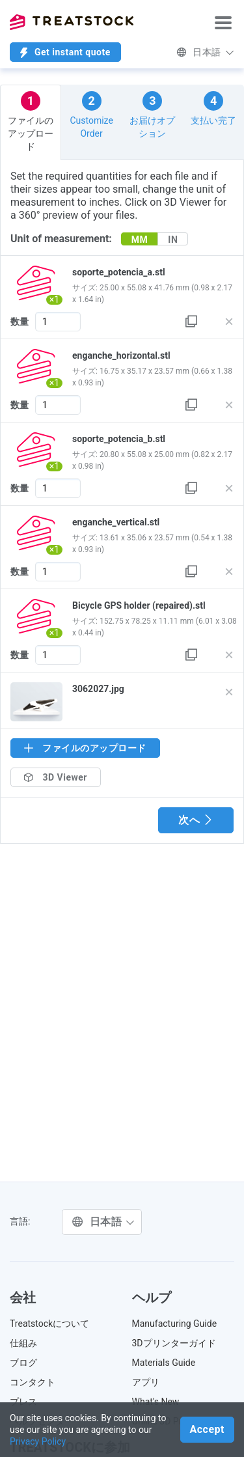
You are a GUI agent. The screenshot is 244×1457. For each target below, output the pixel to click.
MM (139, 239)
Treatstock (71, 22)
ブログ (23, 1362)
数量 (19, 321)
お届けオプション (152, 115)
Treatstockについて (49, 1323)
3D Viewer (55, 777)
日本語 (205, 52)
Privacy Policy (38, 1441)
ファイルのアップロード (30, 121)
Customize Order (91, 115)
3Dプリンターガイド (174, 1343)
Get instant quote (65, 52)
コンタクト (32, 1382)
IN (173, 239)
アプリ (145, 1382)
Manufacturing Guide (174, 1323)
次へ (195, 820)
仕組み (23, 1343)
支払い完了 (213, 108)
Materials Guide (164, 1362)
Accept (207, 1429)
